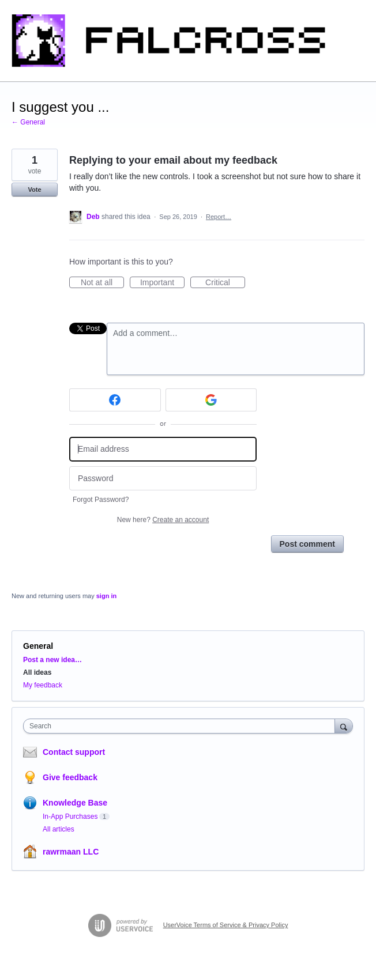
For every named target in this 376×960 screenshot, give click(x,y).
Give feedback (70, 777)
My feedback (42, 685)
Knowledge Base (75, 802)
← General (28, 122)
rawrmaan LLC (71, 851)
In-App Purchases (70, 816)
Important (162, 283)
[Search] (343, 726)
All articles (58, 829)
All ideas (37, 672)
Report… (218, 216)
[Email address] (163, 449)
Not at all (102, 283)
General (38, 646)
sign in (106, 595)
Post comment (307, 544)
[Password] (163, 478)
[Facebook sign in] (115, 399)
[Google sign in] (211, 399)
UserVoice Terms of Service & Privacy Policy (225, 924)
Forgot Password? (101, 500)
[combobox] (181, 726)
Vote (34, 189)
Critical (225, 283)
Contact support (74, 752)
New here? (163, 520)
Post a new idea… (52, 660)
